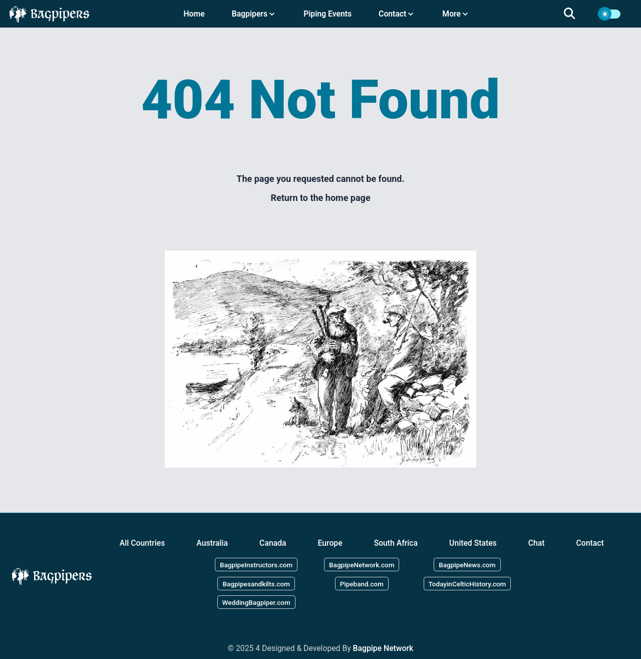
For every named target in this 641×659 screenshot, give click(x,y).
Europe (330, 543)
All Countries (142, 543)
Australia (212, 543)
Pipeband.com (362, 583)
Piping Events (327, 14)
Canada (272, 543)
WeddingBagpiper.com (256, 602)
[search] (575, 14)
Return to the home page (320, 197)
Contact (590, 543)
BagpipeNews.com (467, 564)
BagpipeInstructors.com (256, 564)
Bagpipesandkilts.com (255, 583)
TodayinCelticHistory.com (467, 583)
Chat (536, 543)
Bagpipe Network (383, 648)
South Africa (396, 543)
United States (473, 543)
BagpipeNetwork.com (361, 564)
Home (193, 14)
